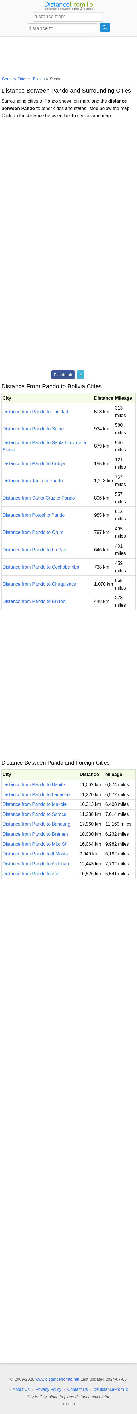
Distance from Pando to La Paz (34, 549)
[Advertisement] (68, 55)
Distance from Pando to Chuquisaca (39, 584)
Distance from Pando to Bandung (36, 824)
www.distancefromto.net (57, 1379)
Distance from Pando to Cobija (34, 463)
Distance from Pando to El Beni (34, 601)
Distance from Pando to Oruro (33, 532)
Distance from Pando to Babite (34, 784)
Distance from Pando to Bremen (35, 834)
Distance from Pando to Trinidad (35, 411)
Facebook (63, 375)
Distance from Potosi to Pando (34, 515)
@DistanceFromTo (111, 1389)
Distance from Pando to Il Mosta (35, 853)
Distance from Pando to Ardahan (36, 863)
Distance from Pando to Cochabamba (41, 567)
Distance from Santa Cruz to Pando (39, 498)
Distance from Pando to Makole (35, 804)
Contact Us (77, 1389)
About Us (21, 1389)
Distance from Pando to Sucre (33, 428)
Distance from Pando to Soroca (34, 814)
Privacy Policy (48, 1389)
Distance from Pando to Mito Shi (35, 844)
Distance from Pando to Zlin (31, 873)
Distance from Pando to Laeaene (36, 794)
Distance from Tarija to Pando (33, 480)
